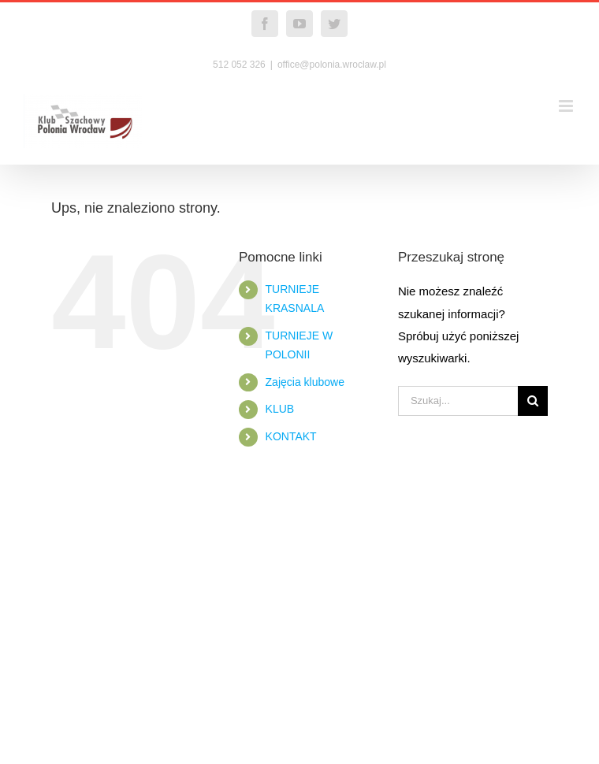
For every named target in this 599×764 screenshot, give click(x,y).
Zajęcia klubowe (305, 382)
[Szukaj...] (458, 401)
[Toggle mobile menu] (567, 106)
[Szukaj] (533, 401)
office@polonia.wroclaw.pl (331, 64)
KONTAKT (291, 436)
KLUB (280, 408)
